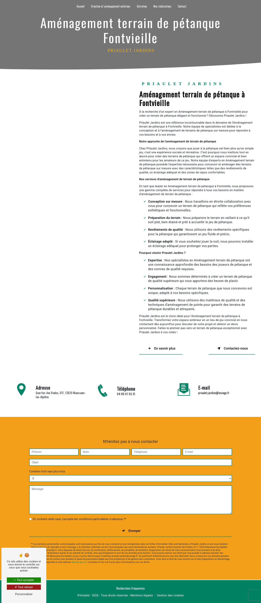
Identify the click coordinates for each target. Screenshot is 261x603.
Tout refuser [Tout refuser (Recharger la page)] (24, 587)
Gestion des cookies (170, 595)
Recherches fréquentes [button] (130, 588)
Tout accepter (24, 580)
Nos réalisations (162, 6)
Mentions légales (141, 595)
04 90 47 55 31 (126, 399)
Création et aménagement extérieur (110, 6)
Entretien (142, 6)
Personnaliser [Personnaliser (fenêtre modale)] (24, 594)
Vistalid (84, 595)
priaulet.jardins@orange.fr (213, 388)
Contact (182, 6)
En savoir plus (161, 348)
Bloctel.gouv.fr (79, 557)
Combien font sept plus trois (47, 466)
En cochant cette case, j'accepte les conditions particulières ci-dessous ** (79, 514)
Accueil (80, 6)
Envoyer (134, 526)
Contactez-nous (231, 348)
